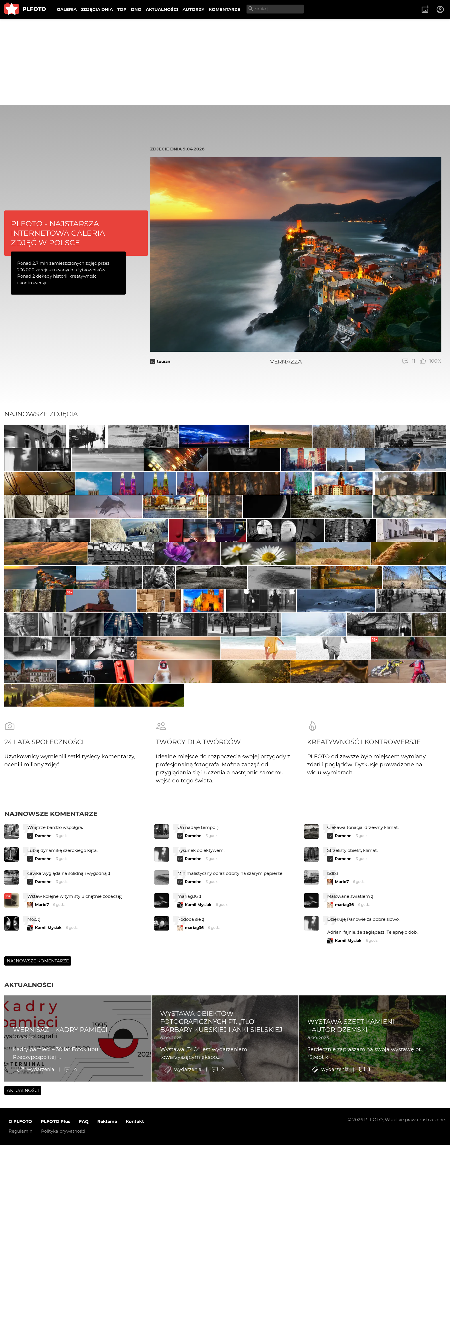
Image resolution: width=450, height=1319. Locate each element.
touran (163, 361)
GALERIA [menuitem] (67, 9)
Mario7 (342, 1123)
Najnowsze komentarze (51, 1055)
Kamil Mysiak (198, 1146)
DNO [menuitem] (136, 9)
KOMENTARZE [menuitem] (224, 9)
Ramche (43, 1077)
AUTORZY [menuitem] (193, 9)
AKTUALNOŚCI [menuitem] (162, 9)
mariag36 (344, 1146)
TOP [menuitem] (122, 9)
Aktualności (28, 1226)
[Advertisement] (225, 62)
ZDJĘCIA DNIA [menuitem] (97, 9)
